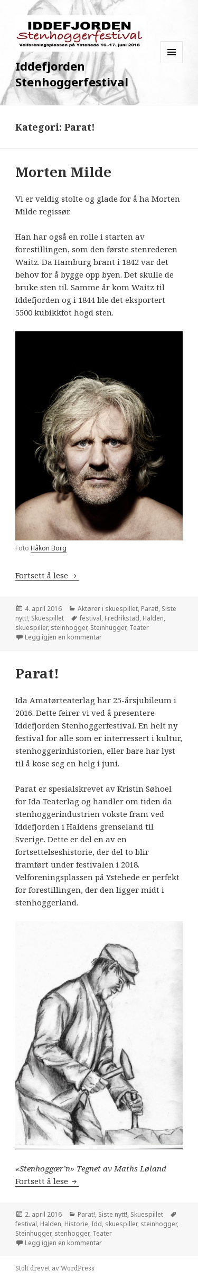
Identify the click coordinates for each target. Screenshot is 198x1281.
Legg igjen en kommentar (63, 637)
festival (90, 618)
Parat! (149, 608)
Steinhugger (108, 627)
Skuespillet (47, 618)
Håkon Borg (49, 548)
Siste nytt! (112, 1214)
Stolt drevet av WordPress (55, 1268)
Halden (153, 618)
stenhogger (71, 1233)
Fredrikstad (122, 618)
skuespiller (31, 627)
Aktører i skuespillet (108, 608)
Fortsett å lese (47, 575)
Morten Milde (63, 171)
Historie (76, 1223)
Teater (139, 627)
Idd (96, 1223)
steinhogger (69, 627)
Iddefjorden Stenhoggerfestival (71, 74)
